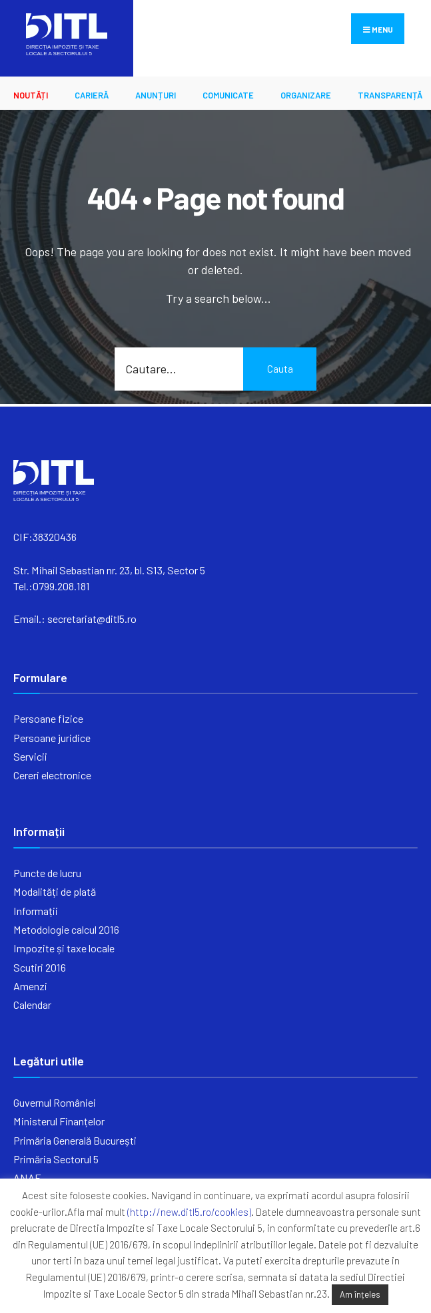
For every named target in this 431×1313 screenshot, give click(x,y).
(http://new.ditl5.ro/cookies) (189, 1212)
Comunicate (228, 95)
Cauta (280, 369)
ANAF (27, 1177)
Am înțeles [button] (360, 1294)
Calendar (32, 1004)
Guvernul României (54, 1102)
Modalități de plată (54, 891)
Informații (35, 910)
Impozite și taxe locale (64, 948)
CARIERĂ (92, 95)
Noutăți (30, 95)
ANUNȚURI (155, 95)
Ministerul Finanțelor (59, 1121)
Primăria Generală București (75, 1140)
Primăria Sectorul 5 (56, 1159)
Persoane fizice (48, 718)
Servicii (30, 756)
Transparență (390, 95)
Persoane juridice (52, 737)
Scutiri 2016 (39, 967)
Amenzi (30, 986)
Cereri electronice (52, 775)
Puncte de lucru (47, 872)
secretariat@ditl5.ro (92, 618)
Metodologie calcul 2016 (66, 929)
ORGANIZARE (305, 95)
